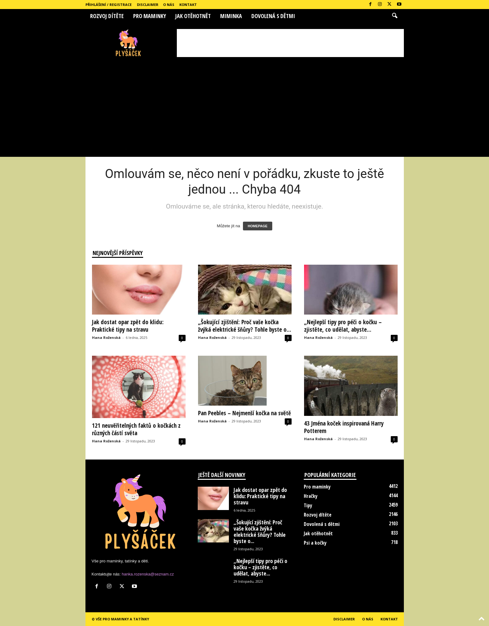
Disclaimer (147, 4)
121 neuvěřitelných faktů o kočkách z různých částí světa (136, 429)
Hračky (310, 496)
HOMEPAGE (257, 226)
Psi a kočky (315, 542)
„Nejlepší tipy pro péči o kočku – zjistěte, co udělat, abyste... (343, 326)
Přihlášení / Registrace (108, 4)
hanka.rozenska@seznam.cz (148, 574)
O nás (168, 4)
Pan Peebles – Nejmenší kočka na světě (244, 413)
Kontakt (188, 4)
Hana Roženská (106, 337)
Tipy (308, 505)
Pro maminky (149, 16)
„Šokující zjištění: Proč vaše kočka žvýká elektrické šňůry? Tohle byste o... (244, 326)
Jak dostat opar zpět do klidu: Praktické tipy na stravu (128, 326)
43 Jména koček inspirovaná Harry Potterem (344, 427)
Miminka (231, 16)
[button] (394, 16)
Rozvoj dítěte (107, 16)
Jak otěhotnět (193, 16)
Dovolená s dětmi (273, 16)
